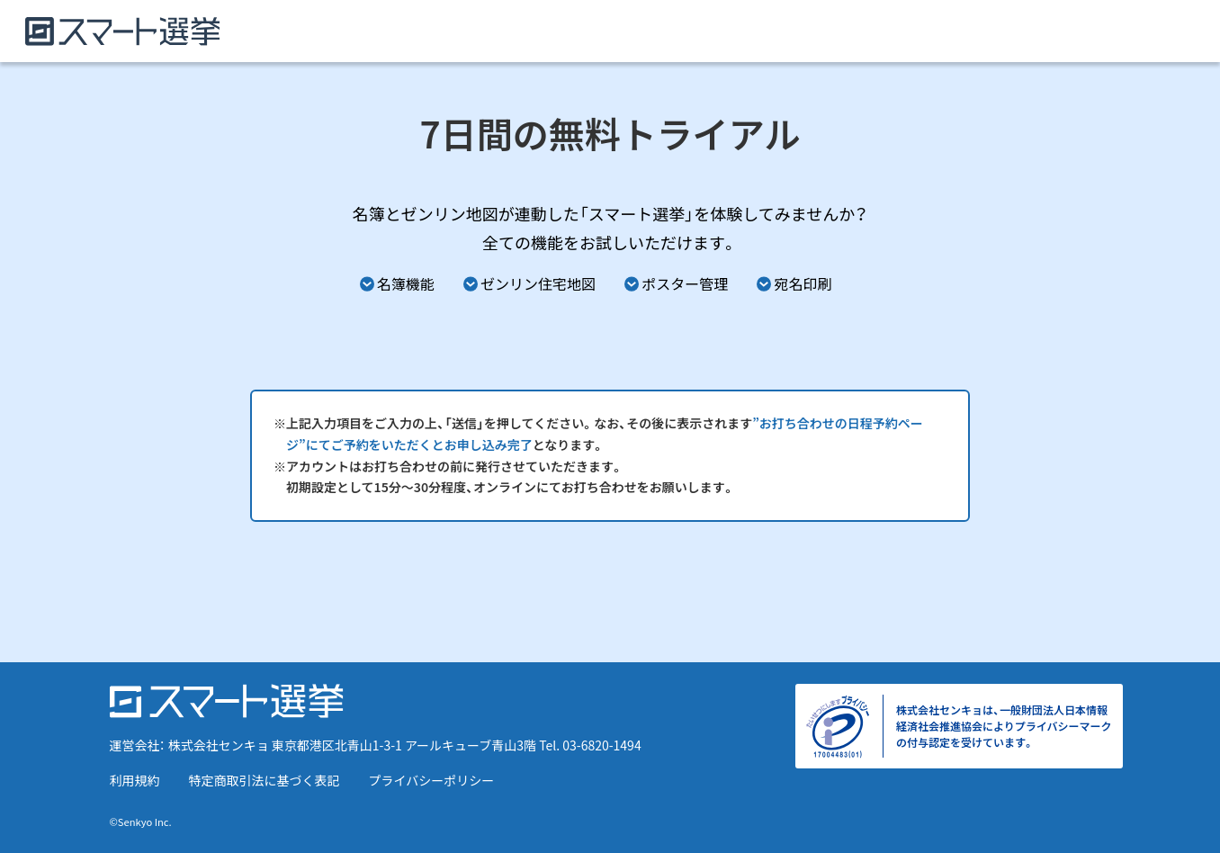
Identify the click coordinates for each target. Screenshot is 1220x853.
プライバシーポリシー (432, 780)
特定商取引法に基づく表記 (264, 780)
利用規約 (135, 780)
